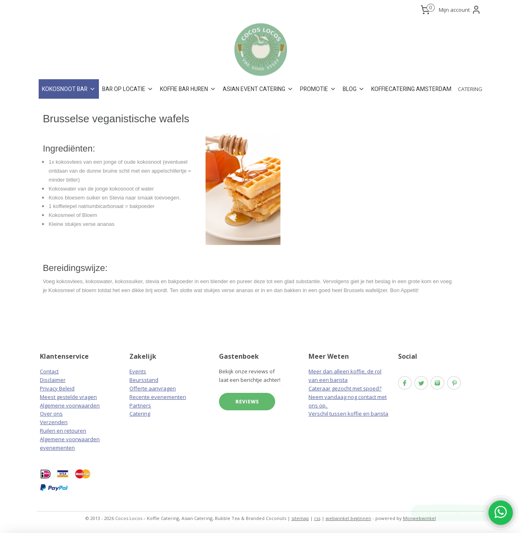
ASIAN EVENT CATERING (258, 89)
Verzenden (54, 422)
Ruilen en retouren (63, 430)
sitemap (300, 518)
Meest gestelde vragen (68, 397)
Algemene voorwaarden (70, 405)
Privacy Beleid (57, 388)
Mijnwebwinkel (419, 518)
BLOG (354, 89)
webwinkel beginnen (348, 518)
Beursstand (143, 380)
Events (137, 371)
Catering (139, 413)
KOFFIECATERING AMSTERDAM (411, 89)
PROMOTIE (318, 89)
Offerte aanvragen (152, 388)
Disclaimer (53, 380)
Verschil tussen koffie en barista (348, 413)
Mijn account (460, 10)
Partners (140, 405)
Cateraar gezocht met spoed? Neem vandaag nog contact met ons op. (348, 397)
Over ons (51, 413)
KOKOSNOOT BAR (69, 89)
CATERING (470, 89)
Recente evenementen (157, 397)
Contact (49, 371)
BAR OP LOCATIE (127, 89)
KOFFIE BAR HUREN (188, 89)
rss (317, 518)
